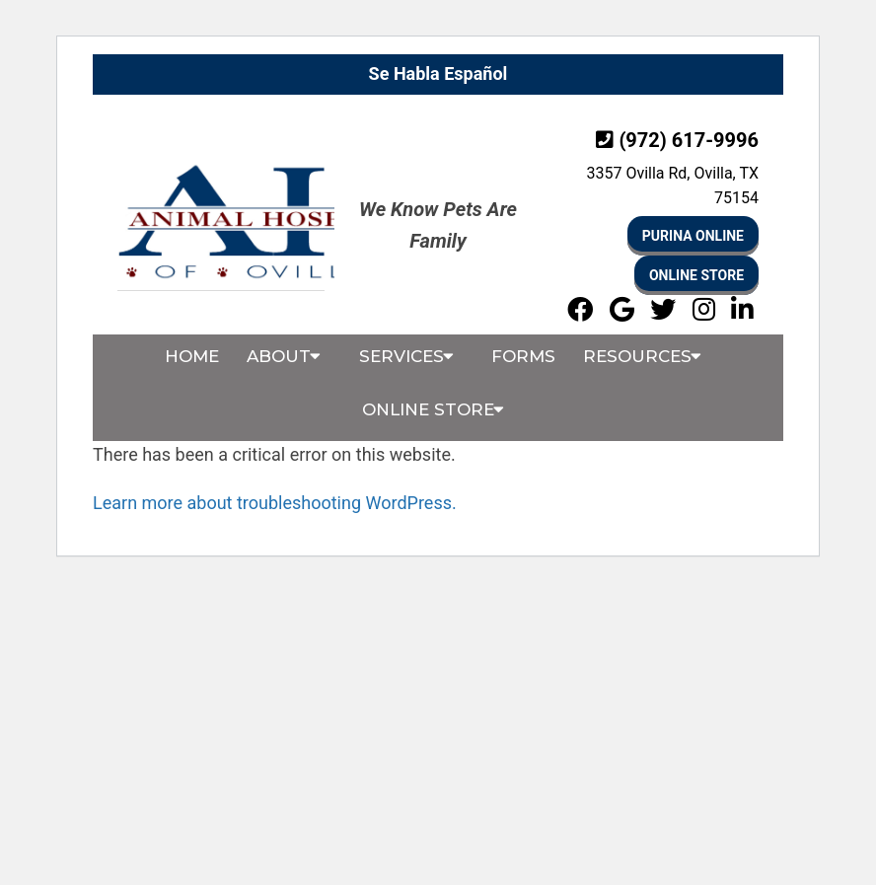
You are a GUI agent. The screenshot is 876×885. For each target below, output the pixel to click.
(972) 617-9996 (689, 140)
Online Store (696, 275)
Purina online (693, 236)
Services (401, 356)
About (279, 356)
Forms (523, 356)
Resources (637, 356)
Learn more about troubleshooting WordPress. (275, 502)
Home (192, 356)
